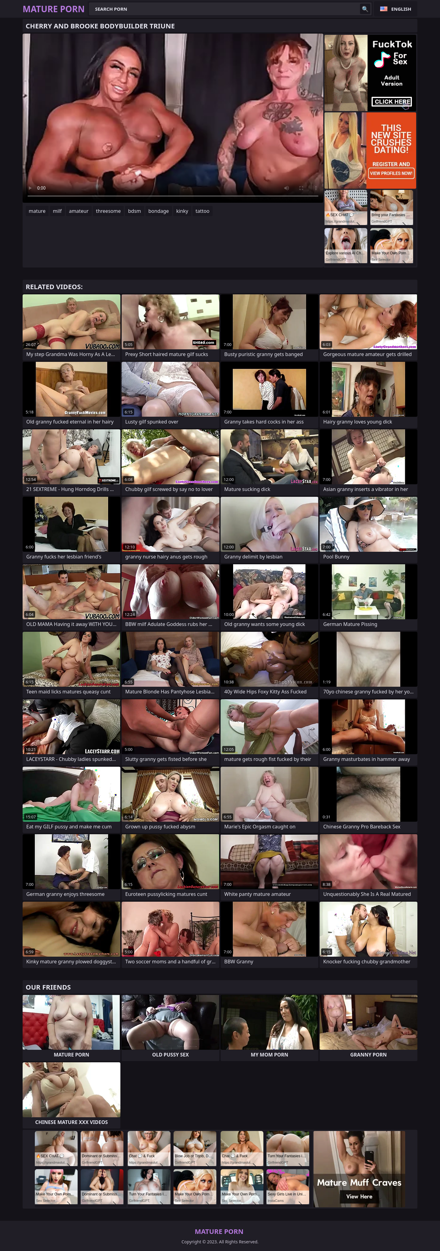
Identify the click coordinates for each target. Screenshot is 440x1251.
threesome (108, 211)
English (401, 9)
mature (37, 211)
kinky (182, 211)
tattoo (203, 211)
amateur (79, 211)
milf (57, 211)
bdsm (134, 211)
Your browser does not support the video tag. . (173, 118)
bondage (158, 211)
